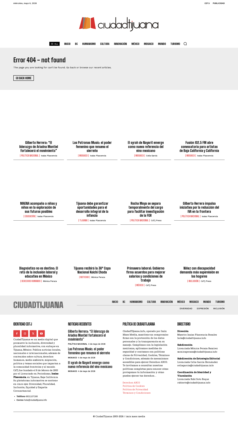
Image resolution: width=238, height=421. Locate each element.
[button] (185, 43)
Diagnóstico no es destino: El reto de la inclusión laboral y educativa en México (38, 272)
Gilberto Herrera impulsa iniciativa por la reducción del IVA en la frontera (199, 208)
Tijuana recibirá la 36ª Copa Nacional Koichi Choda (92, 270)
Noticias (84, 277)
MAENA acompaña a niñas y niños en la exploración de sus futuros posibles (38, 208)
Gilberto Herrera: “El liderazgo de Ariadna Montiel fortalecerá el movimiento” (38, 147)
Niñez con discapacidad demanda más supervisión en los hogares (199, 272)
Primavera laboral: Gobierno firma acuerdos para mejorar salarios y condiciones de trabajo (145, 274)
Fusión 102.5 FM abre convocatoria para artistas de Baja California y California (199, 147)
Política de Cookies (134, 386)
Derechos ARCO (131, 382)
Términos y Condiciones (137, 392)
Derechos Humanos (31, 281)
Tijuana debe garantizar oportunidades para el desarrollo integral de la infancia (92, 210)
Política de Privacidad (135, 389)
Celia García (151, 156)
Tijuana (83, 220)
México (139, 285)
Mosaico (83, 156)
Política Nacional (30, 156)
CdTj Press (156, 220)
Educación (30, 216)
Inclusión (193, 281)
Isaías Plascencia (49, 156)
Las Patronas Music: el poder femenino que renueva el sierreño (92, 147)
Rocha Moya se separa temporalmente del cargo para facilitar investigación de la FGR (145, 210)
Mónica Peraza (50, 281)
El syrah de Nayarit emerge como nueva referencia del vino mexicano (146, 147)
